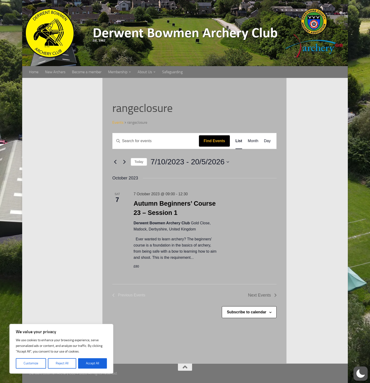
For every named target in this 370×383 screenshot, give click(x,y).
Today (139, 162)
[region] (61, 349)
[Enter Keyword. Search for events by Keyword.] (156, 141)
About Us (145, 72)
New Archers (55, 72)
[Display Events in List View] (238, 141)
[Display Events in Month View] (253, 141)
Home (33, 72)
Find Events (214, 141)
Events (117, 122)
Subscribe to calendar (246, 312)
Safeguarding (172, 72)
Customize (31, 363)
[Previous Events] (115, 162)
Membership (117, 72)
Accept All (92, 363)
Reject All (62, 363)
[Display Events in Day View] (267, 141)
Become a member (86, 72)
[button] (360, 373)
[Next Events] (124, 162)
